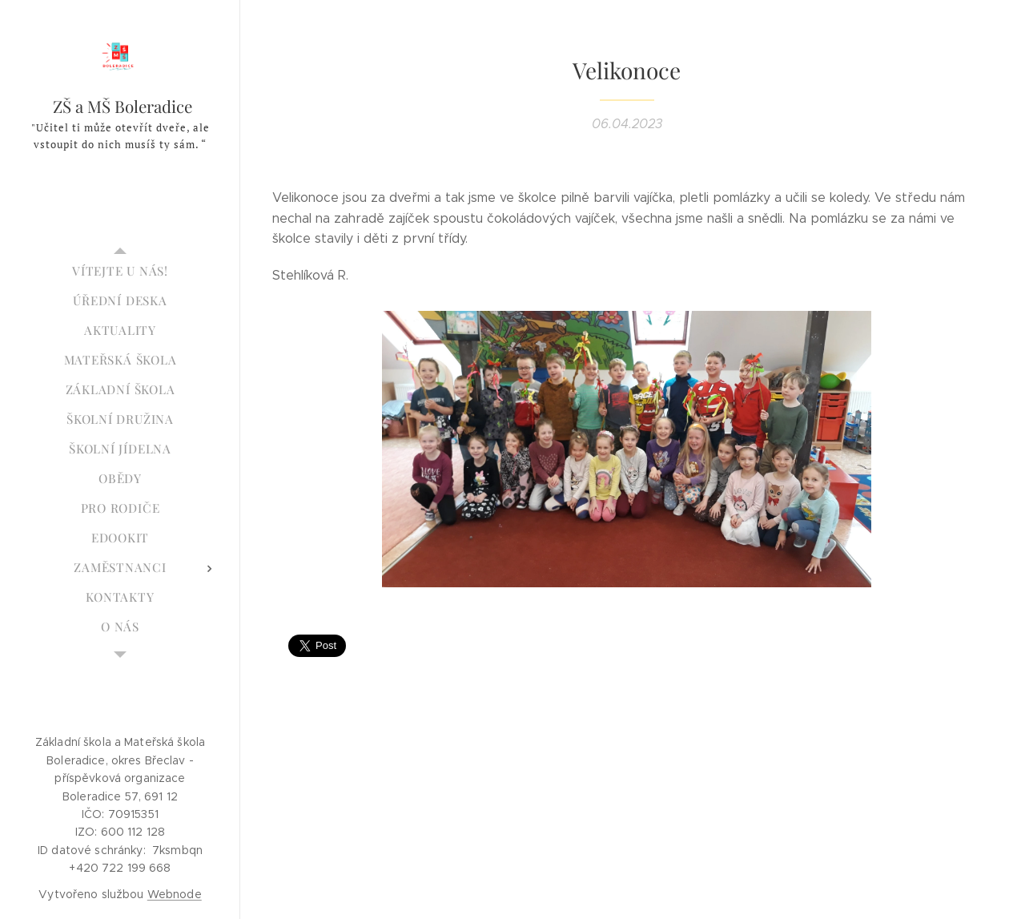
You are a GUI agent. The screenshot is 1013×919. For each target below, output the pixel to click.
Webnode (174, 894)
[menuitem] (120, 271)
